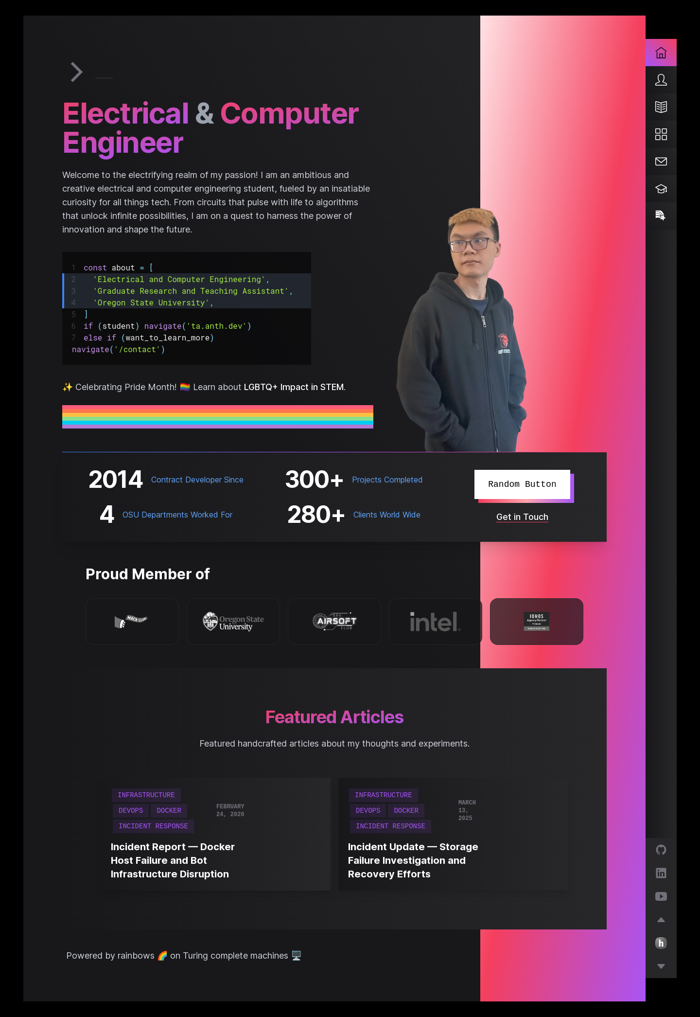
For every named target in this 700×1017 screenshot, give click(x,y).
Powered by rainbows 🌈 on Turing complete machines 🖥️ (184, 955)
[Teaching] (661, 188)
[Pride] (661, 216)
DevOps (131, 811)
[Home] (661, 52)
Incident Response (153, 826)
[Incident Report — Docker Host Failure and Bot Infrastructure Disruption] (178, 860)
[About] (661, 79)
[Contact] (661, 161)
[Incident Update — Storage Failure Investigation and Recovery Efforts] (415, 860)
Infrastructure (146, 795)
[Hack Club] (132, 621)
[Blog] (661, 107)
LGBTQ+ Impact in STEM (292, 387)
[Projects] (661, 134)
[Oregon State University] (233, 621)
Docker (169, 811)
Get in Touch (522, 517)
